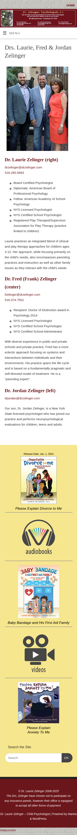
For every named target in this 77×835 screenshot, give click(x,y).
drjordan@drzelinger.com (22, 398)
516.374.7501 (14, 300)
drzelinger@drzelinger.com (23, 167)
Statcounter (8, 830)
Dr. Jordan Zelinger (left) (30, 390)
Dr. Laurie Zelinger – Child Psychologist (25, 814)
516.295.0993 (14, 172)
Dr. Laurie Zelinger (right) (31, 159)
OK (65, 758)
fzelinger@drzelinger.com (22, 294)
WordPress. (39, 818)
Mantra (72, 814)
